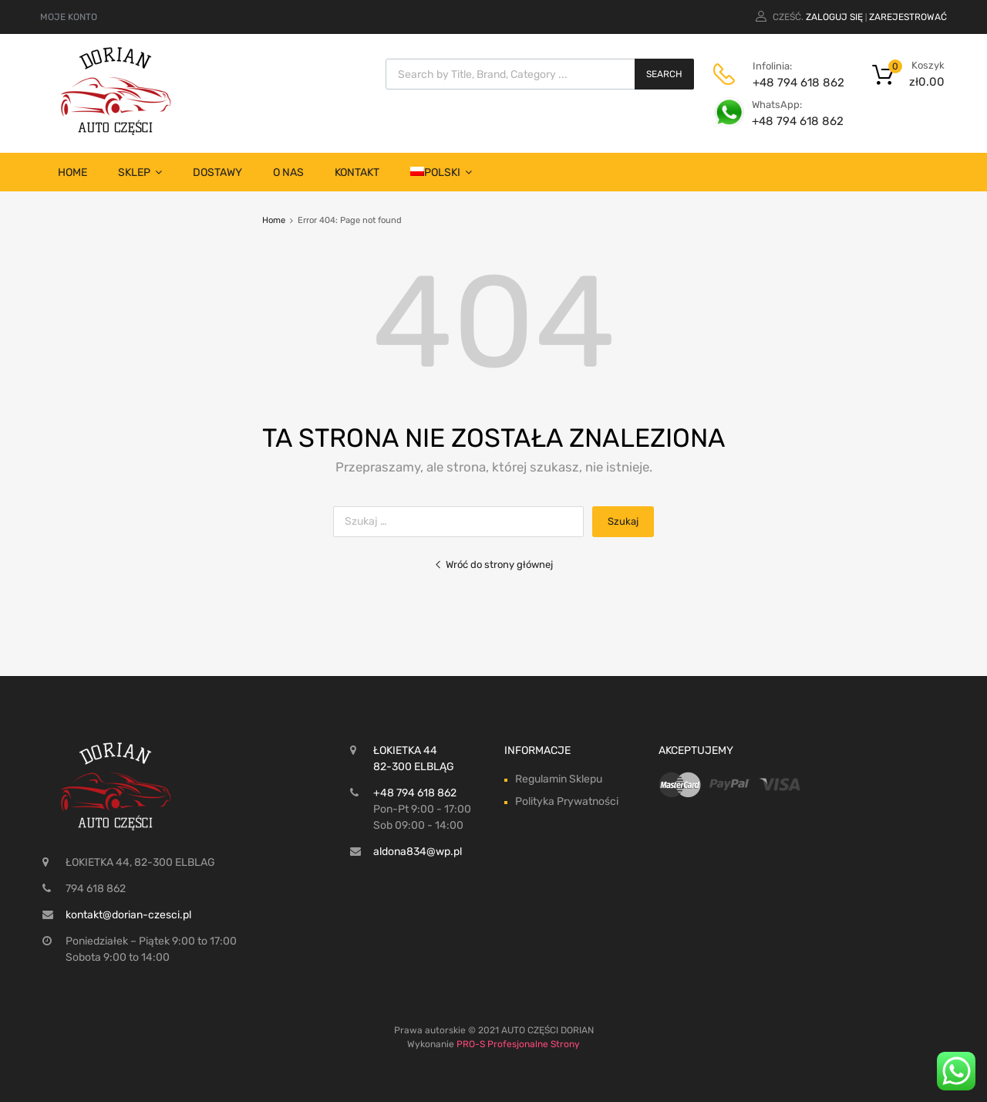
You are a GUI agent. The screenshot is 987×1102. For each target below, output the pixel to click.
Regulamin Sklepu (558, 779)
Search (664, 74)
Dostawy (217, 172)
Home (72, 172)
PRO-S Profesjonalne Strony (518, 1044)
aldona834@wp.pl (417, 851)
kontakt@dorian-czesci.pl (128, 914)
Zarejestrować (908, 17)
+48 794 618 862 (790, 83)
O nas (288, 172)
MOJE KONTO (68, 17)
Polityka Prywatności (566, 801)
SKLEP (140, 172)
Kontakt (357, 172)
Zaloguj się (834, 17)
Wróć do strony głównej (493, 564)
